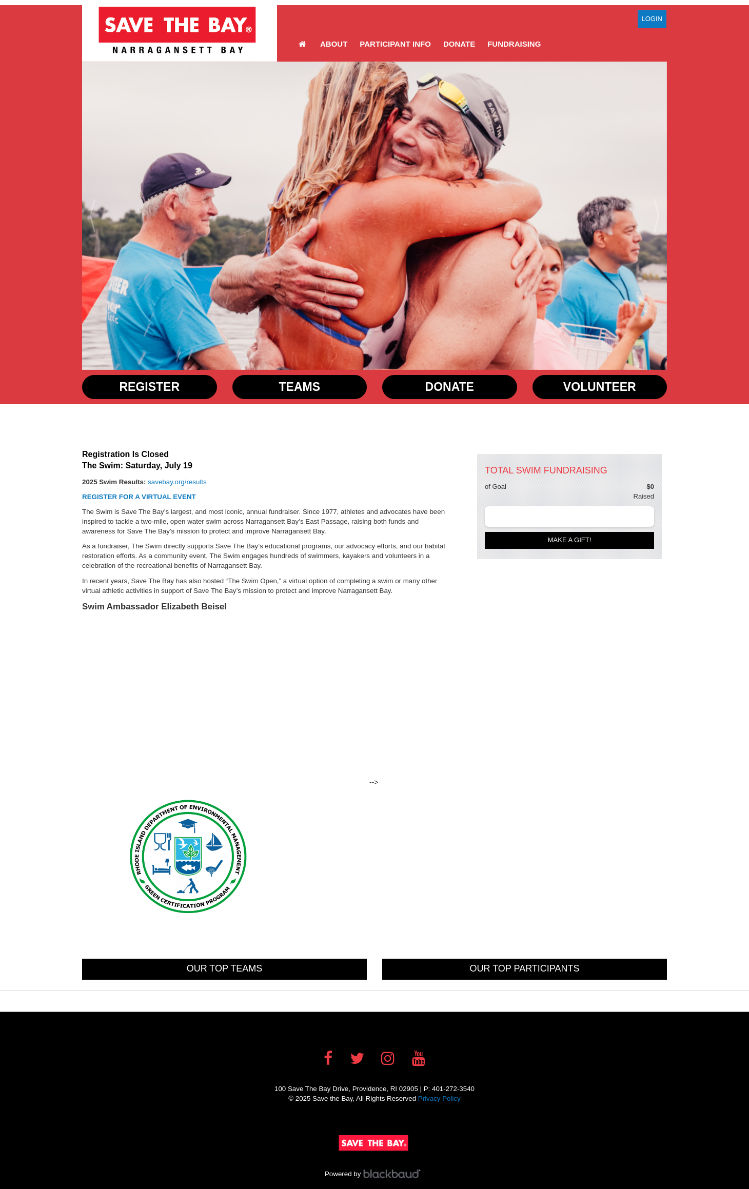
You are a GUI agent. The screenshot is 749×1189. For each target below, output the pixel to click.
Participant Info (395, 43)
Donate (459, 43)
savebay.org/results (177, 482)
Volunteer (599, 386)
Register (149, 386)
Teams (300, 386)
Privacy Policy (439, 1098)
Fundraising (514, 43)
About (333, 43)
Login (652, 19)
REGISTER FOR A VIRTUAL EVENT (140, 497)
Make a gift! (570, 540)
